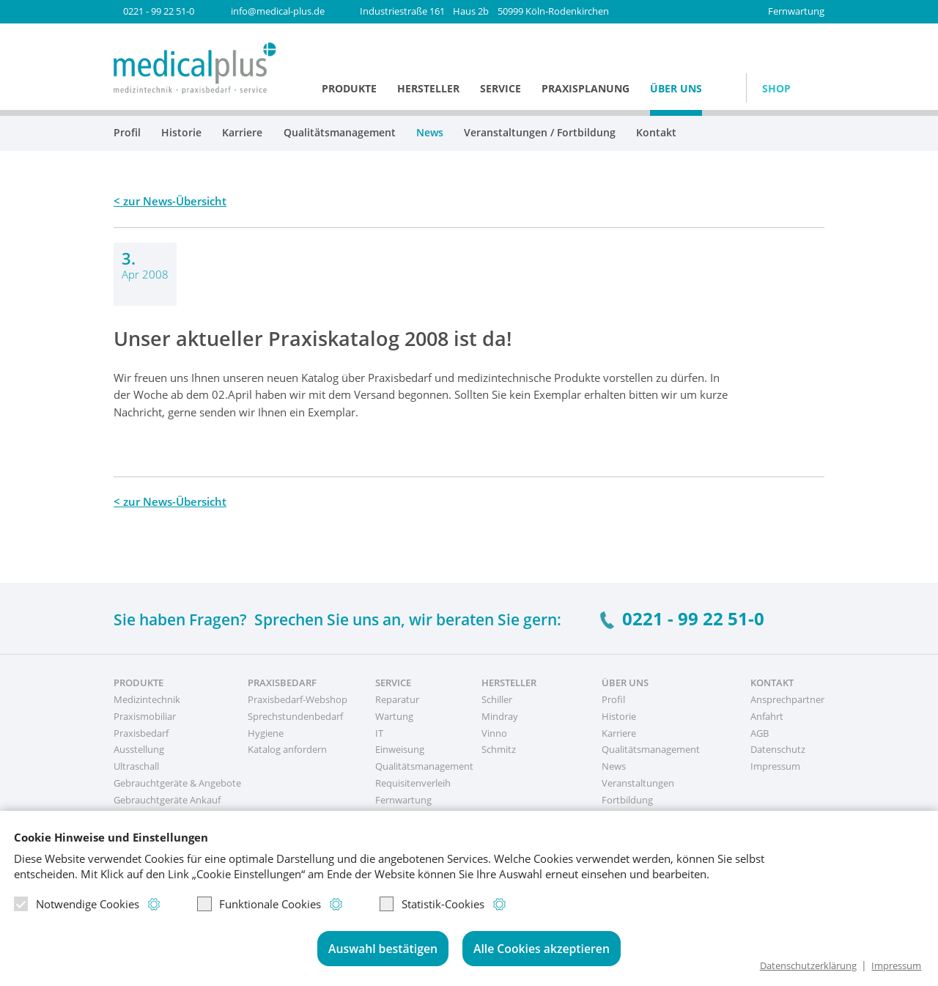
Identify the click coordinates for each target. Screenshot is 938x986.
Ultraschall (136, 766)
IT (379, 733)
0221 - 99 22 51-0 (159, 11)
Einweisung (399, 749)
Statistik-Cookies (432, 905)
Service (500, 88)
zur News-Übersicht (174, 201)
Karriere (242, 133)
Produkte (349, 88)
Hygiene (266, 733)
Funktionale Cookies (259, 905)
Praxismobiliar (145, 716)
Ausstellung (139, 749)
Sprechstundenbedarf (295, 716)
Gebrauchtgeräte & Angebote (177, 783)
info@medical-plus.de (278, 11)
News (429, 133)
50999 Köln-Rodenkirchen (484, 11)
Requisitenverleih (413, 783)
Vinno (494, 733)
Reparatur (397, 699)
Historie (181, 133)
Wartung (394, 716)
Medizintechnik (147, 699)
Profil (127, 133)
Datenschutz (777, 749)
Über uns (676, 88)
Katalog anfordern (287, 749)
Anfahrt (766, 716)
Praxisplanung (585, 88)
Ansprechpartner (787, 699)
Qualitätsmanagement (340, 133)
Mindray (499, 716)
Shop (776, 88)
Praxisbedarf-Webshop (297, 699)
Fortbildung (627, 799)
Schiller (496, 699)
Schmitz (498, 749)
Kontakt (656, 133)
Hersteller (428, 88)
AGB (759, 733)
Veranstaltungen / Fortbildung (540, 133)
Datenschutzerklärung (796, 965)
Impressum (893, 965)
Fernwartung (796, 11)
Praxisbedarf (141, 733)
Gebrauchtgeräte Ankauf (167, 799)
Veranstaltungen (638, 783)
